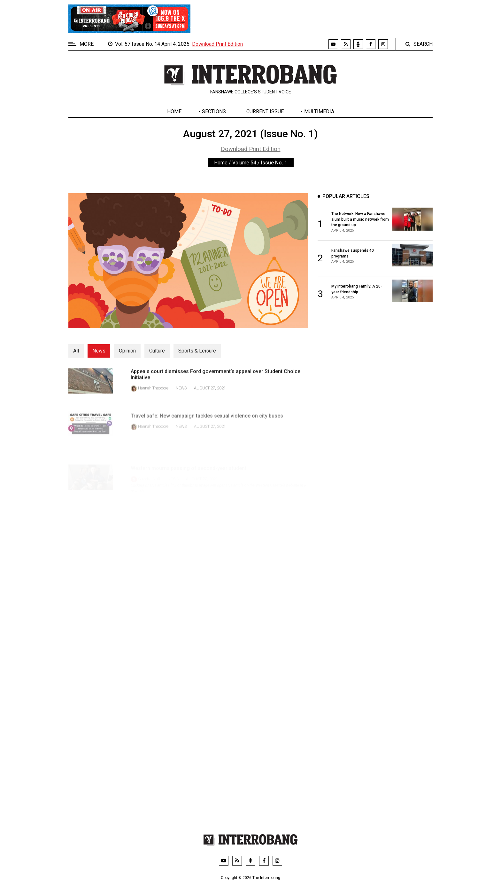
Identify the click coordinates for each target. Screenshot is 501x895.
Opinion (127, 351)
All (76, 351)
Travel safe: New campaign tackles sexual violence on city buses (207, 426)
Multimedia (319, 111)
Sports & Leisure (197, 351)
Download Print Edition (217, 44)
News (98, 351)
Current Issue (265, 111)
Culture (157, 351)
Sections (214, 111)
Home (174, 111)
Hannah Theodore (153, 393)
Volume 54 (244, 163)
